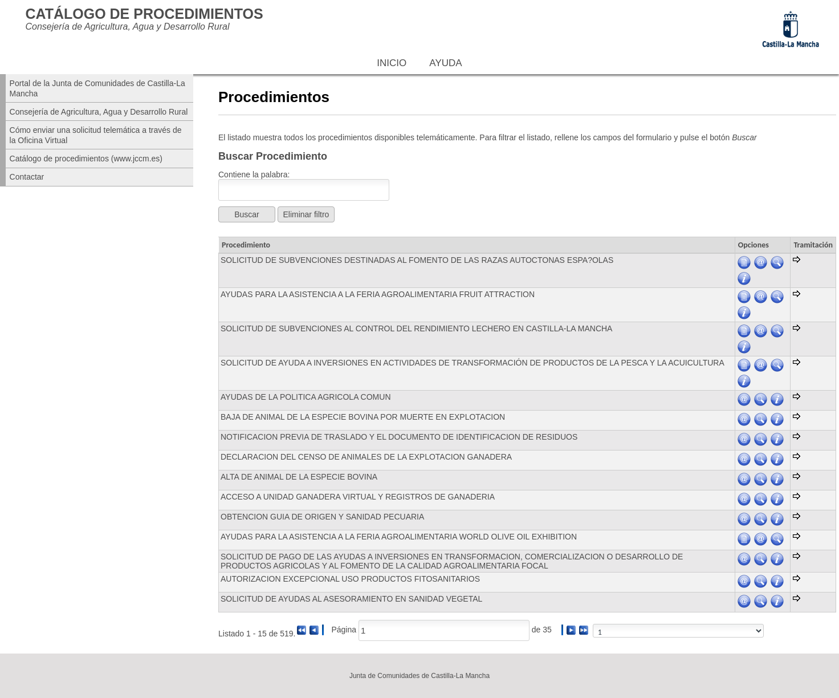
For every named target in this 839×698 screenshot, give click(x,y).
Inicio (391, 63)
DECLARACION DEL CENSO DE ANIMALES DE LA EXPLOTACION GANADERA (366, 456)
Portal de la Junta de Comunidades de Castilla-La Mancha (97, 88)
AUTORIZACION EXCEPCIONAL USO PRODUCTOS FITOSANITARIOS (350, 578)
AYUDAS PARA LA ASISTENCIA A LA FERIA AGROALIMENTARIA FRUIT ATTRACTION (378, 294)
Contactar (27, 176)
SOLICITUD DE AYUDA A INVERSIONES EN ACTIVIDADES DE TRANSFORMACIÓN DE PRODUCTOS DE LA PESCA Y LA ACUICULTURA (472, 362)
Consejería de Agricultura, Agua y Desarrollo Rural (99, 111)
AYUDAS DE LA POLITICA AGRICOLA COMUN (306, 396)
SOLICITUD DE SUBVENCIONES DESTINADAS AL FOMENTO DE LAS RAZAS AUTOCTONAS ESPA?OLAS (417, 260)
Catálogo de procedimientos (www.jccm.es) (86, 158)
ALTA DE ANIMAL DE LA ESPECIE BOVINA (299, 476)
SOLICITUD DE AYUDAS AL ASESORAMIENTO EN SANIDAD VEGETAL (351, 598)
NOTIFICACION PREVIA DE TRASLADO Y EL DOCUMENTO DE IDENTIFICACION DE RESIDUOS (399, 436)
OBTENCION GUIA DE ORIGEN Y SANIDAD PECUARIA (322, 516)
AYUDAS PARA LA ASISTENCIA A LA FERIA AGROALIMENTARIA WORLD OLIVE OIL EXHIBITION (399, 536)
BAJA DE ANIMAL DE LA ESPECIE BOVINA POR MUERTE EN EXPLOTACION (363, 416)
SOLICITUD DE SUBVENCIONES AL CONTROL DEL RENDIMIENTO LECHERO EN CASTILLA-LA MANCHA (416, 328)
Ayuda (445, 63)
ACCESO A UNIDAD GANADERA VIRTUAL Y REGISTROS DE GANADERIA (358, 496)
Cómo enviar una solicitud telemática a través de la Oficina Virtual (96, 135)
